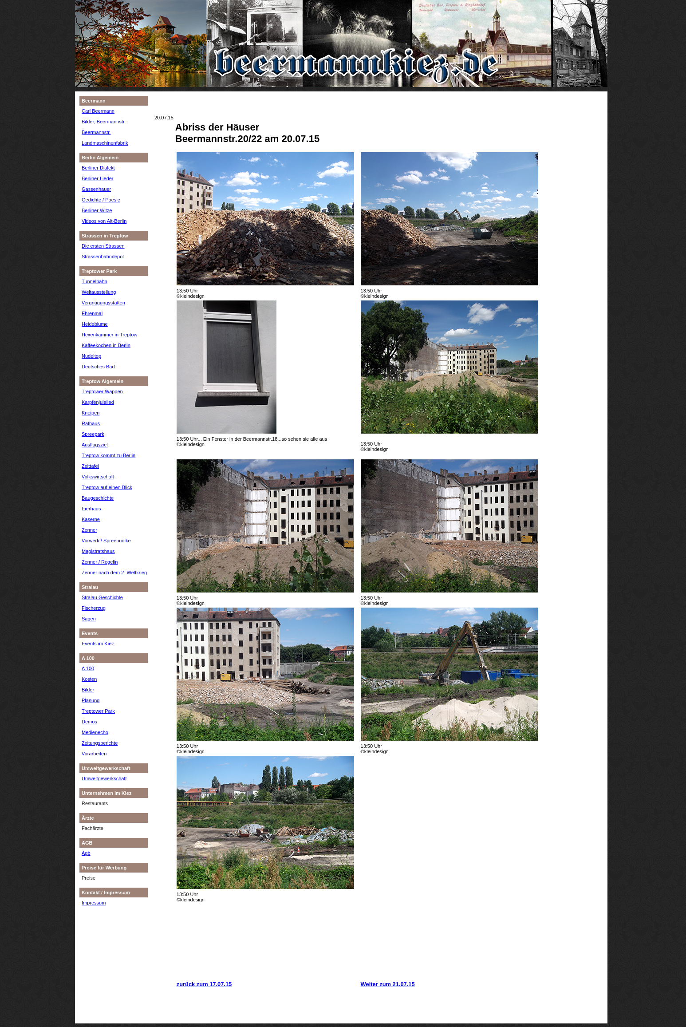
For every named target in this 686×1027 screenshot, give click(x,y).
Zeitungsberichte (100, 743)
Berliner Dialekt (98, 167)
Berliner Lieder (98, 178)
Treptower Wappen (102, 391)
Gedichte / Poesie (101, 199)
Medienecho (95, 732)
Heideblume (95, 324)
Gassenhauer (96, 189)
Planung (90, 700)
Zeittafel (90, 466)
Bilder (88, 689)
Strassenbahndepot (103, 256)
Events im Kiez (98, 643)
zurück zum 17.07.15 (204, 984)
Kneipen (90, 412)
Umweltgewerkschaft (104, 778)
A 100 (88, 668)
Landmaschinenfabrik (105, 143)
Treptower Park (98, 711)
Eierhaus (91, 508)
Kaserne (91, 519)
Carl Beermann (98, 111)
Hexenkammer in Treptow (109, 334)
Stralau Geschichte (102, 597)
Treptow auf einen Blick (107, 487)
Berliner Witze (97, 210)
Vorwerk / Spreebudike (106, 540)
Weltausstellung (99, 292)
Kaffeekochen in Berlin (106, 345)
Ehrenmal (92, 313)
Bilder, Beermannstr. (104, 121)
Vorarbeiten (94, 753)
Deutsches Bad (98, 366)
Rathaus (91, 423)
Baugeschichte (98, 498)
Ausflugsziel (95, 444)
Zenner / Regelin (100, 562)
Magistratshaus (98, 551)
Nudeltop (91, 356)
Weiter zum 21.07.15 (388, 984)
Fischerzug (94, 608)
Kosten (89, 679)
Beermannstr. (96, 132)
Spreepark (93, 434)
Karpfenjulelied (98, 402)
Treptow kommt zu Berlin (108, 455)
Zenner (89, 530)
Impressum (94, 902)
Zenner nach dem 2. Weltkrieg (114, 572)
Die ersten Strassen (103, 246)
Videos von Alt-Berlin (104, 221)
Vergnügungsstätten (103, 302)
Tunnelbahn (94, 281)
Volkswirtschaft (98, 476)
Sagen (89, 618)
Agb (86, 853)
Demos (89, 721)
